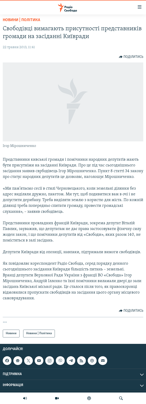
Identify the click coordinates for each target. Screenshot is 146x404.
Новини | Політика (21, 20)
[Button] (131, 56)
